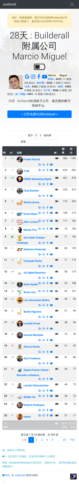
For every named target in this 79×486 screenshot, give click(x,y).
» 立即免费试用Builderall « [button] (39, 114)
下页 (72, 439)
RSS (6, 475)
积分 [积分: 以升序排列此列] (71, 150)
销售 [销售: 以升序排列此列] (63, 150)
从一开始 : (21, 94)
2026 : (51, 79)
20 (64, 439)
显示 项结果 (39, 135)
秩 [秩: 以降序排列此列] (4, 152)
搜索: (39, 141)
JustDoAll (9, 4)
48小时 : (41, 82)
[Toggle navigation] (72, 4)
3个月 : (48, 90)
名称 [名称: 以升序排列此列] (19, 152)
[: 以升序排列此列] (12, 151)
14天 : (27, 86)
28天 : (61, 86)
